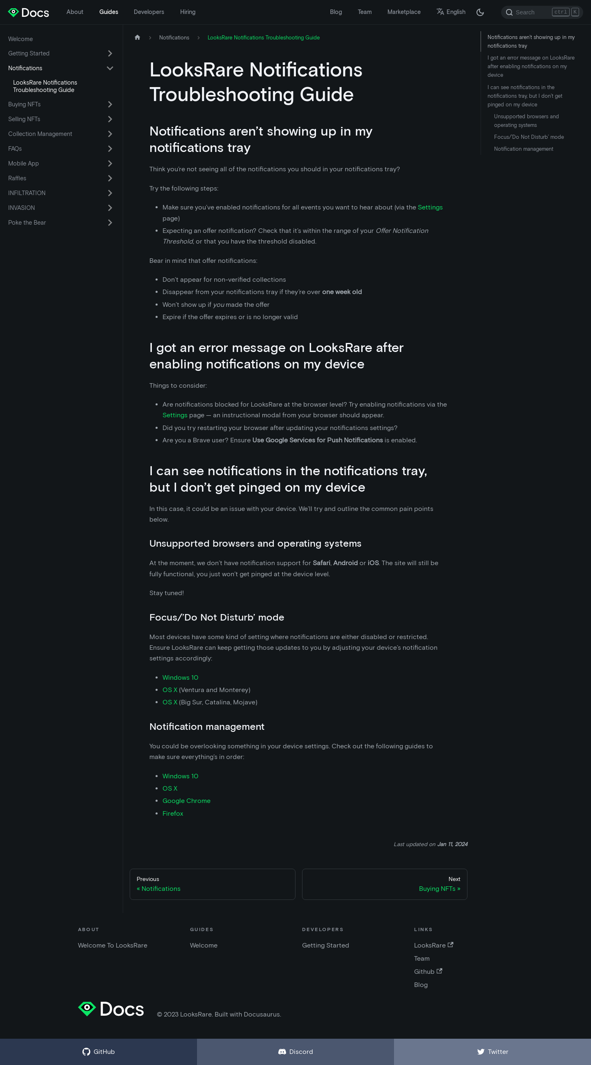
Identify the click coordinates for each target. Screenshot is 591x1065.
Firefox (173, 813)
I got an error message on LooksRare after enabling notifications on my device (531, 66)
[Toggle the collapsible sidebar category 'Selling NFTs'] (110, 119)
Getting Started (29, 53)
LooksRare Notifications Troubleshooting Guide (45, 86)
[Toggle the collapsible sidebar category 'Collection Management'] (110, 133)
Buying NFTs (24, 104)
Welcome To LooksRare (112, 945)
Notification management (523, 149)
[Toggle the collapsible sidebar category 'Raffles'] (110, 178)
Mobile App (23, 163)
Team (365, 12)
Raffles (17, 178)
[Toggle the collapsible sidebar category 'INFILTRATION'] (110, 193)
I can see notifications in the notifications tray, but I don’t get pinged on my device (525, 96)
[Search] (542, 12)
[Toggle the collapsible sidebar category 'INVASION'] (110, 207)
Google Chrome (187, 801)
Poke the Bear (27, 222)
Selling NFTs (24, 119)
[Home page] (137, 37)
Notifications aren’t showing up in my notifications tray (531, 41)
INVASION (21, 208)
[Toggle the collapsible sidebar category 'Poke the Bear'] (110, 222)
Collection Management (40, 134)
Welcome (20, 39)
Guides (108, 12)
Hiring (187, 12)
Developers (149, 12)
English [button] (450, 12)
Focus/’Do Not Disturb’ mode (529, 137)
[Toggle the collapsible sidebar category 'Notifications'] (110, 68)
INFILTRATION (27, 193)
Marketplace (404, 12)
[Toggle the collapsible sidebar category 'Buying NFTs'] (110, 104)
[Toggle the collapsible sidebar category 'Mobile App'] (110, 163)
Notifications (25, 68)
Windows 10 (180, 677)
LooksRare (433, 945)
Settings (430, 207)
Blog (336, 12)
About (74, 12)
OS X (170, 690)
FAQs (15, 148)
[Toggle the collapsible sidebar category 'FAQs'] (110, 148)
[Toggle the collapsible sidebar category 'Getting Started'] (110, 53)
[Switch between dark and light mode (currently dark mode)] (480, 12)
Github (428, 971)
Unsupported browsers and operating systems (526, 120)
